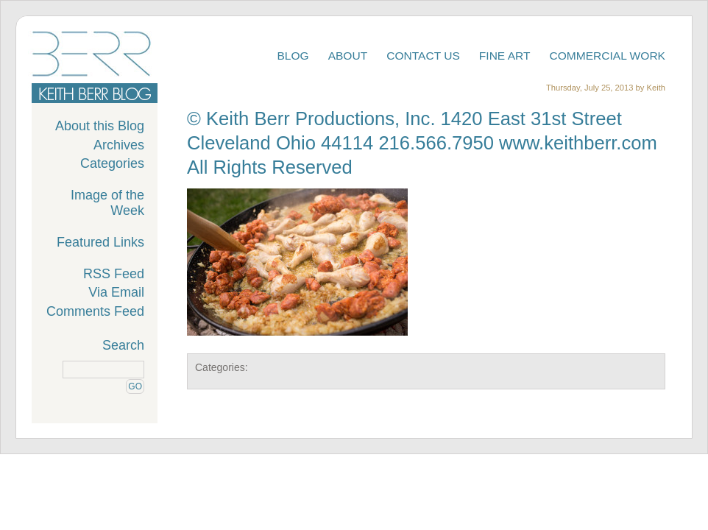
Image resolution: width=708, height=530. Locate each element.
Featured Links (100, 242)
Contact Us (423, 55)
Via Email (116, 292)
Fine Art (505, 55)
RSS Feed (113, 273)
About (348, 55)
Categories (112, 163)
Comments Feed (95, 311)
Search (123, 345)
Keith (656, 87)
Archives (118, 145)
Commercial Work (608, 55)
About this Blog (99, 126)
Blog (292, 55)
